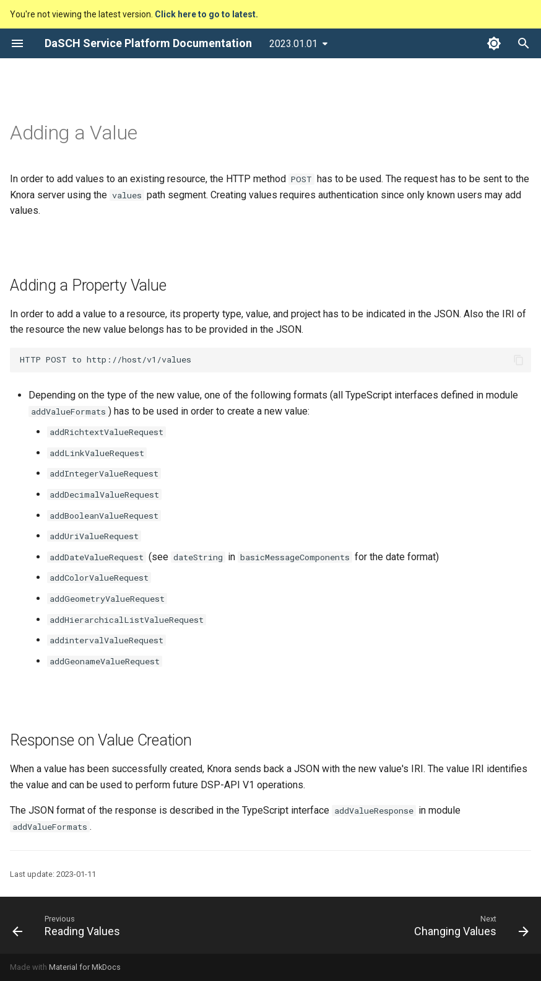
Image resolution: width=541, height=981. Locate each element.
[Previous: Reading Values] (68, 925)
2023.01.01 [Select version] (293, 44)
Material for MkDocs (85, 967)
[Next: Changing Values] (469, 925)
